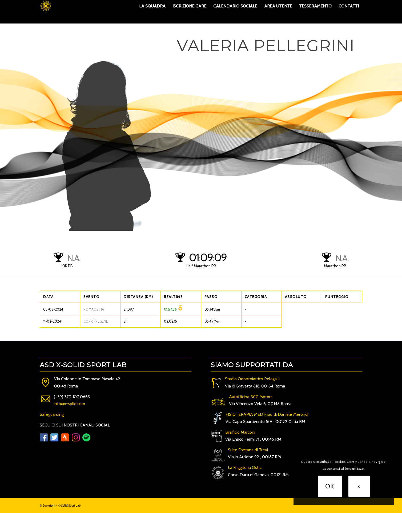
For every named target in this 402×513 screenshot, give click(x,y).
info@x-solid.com (69, 403)
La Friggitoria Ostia (245, 467)
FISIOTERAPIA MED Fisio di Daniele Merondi (267, 414)
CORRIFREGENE (95, 321)
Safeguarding (52, 414)
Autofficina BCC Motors (250, 396)
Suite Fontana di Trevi (248, 449)
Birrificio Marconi (240, 432)
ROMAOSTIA (93, 309)
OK (329, 486)
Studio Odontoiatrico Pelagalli (252, 378)
